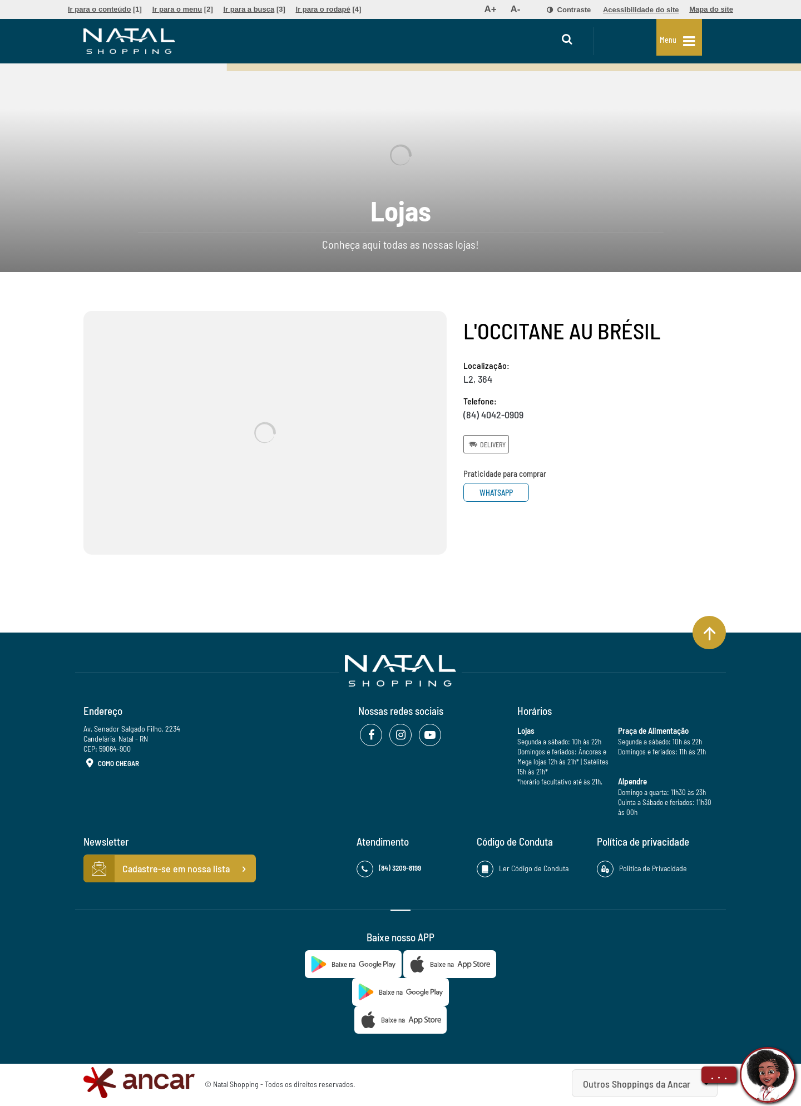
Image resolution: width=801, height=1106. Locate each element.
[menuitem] (105, 9)
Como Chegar (111, 763)
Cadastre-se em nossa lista (169, 869)
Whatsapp (505, 492)
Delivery (486, 444)
